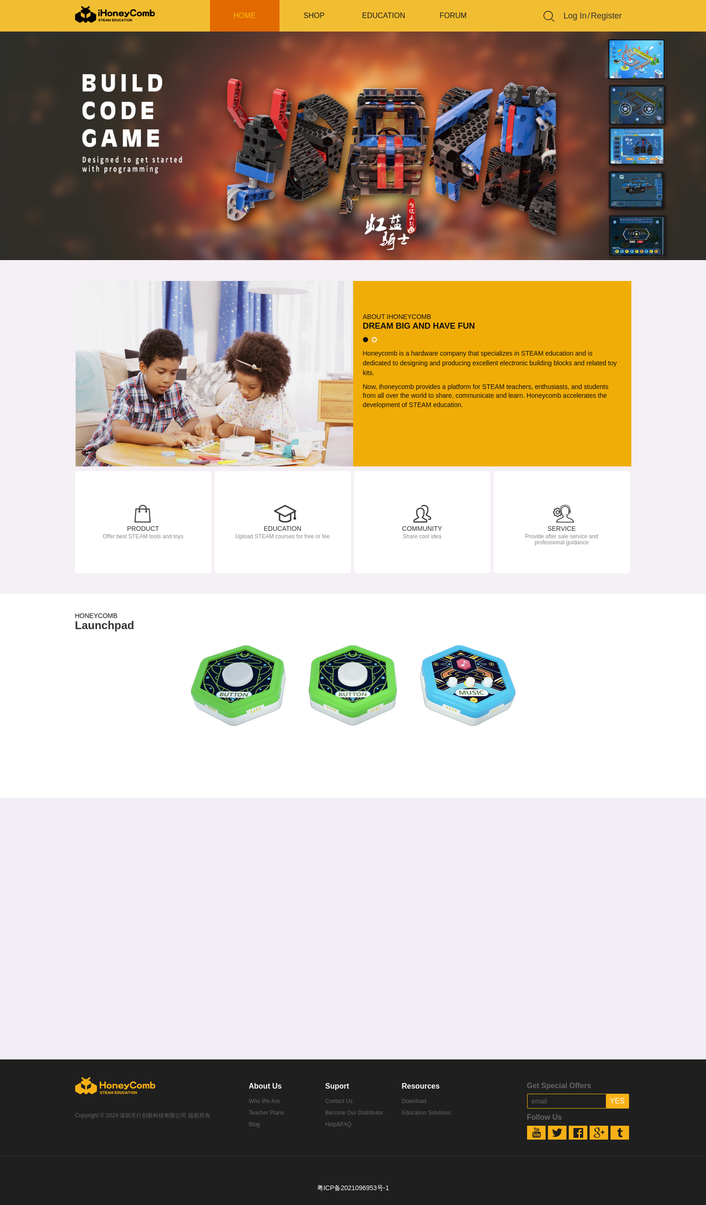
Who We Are (264, 1101)
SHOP (314, 15)
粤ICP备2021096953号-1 (353, 1188)
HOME (245, 15)
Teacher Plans (266, 1112)
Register (606, 15)
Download (414, 1101)
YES (617, 1101)
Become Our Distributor (354, 1112)
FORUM (453, 15)
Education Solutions (426, 1112)
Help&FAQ (338, 1124)
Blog (254, 1124)
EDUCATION (383, 15)
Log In (575, 15)
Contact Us (339, 1101)
